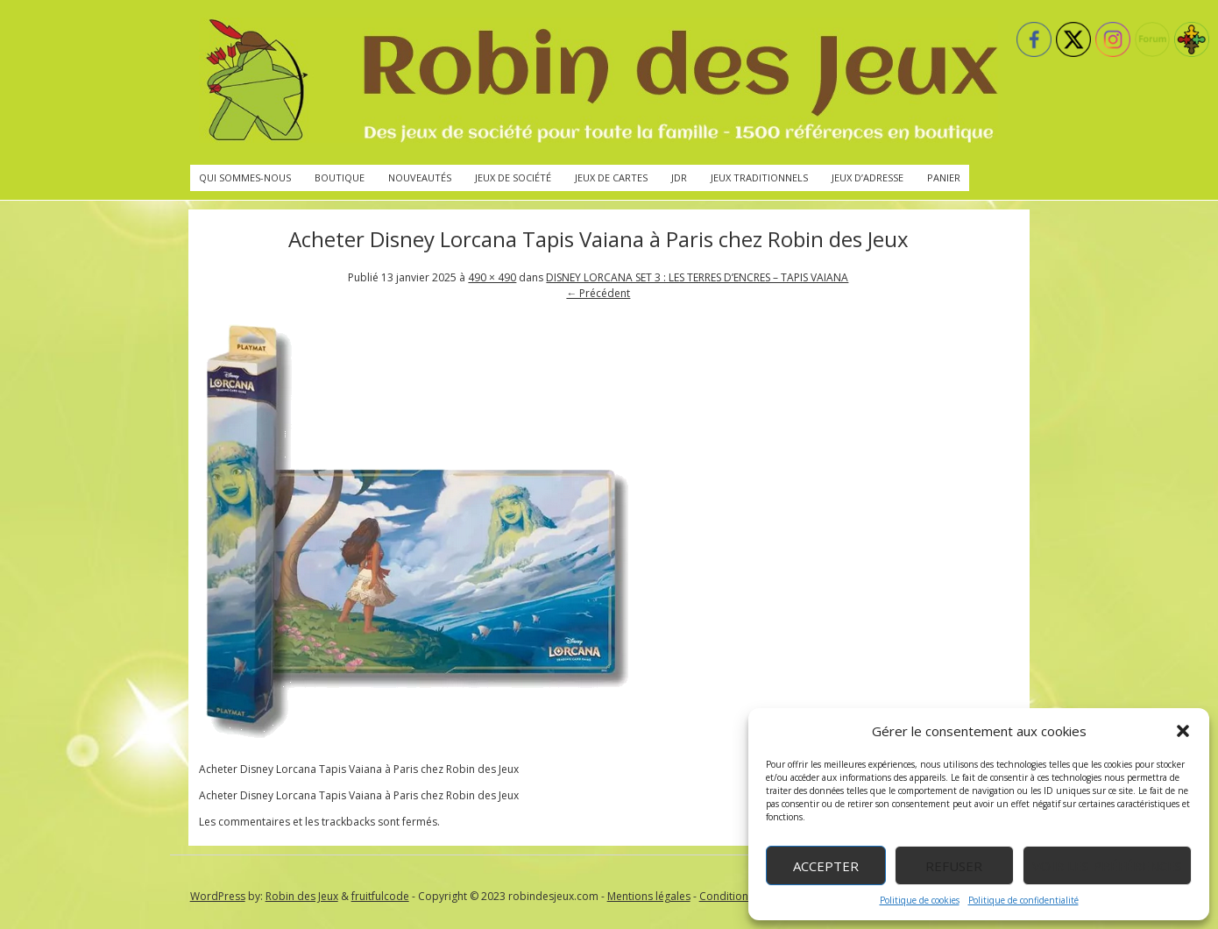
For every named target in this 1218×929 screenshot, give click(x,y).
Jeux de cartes (611, 177)
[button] (1183, 731)
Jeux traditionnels (759, 177)
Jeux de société (513, 177)
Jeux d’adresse (867, 177)
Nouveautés (419, 177)
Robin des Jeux (302, 896)
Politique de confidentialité (1023, 900)
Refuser (953, 866)
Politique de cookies (920, 900)
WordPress (217, 896)
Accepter (826, 866)
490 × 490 (492, 277)
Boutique (340, 177)
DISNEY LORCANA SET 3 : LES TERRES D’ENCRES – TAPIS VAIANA (697, 277)
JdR (679, 177)
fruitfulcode (380, 896)
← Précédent (598, 293)
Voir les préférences (1107, 866)
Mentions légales (648, 896)
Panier (943, 177)
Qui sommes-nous (245, 177)
